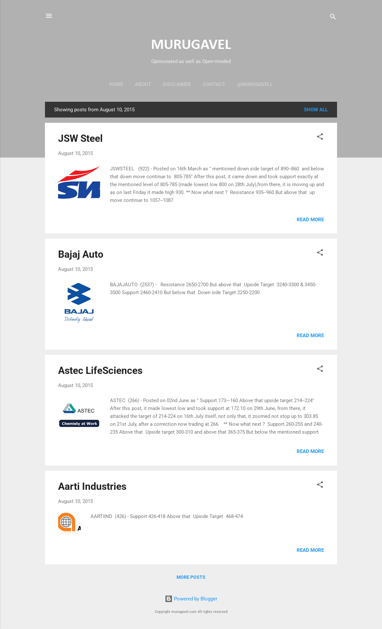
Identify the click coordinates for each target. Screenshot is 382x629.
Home (116, 84)
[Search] (333, 18)
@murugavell (255, 84)
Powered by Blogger (191, 599)
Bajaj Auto (80, 254)
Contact (214, 84)
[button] (320, 138)
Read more (310, 220)
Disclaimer (177, 84)
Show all (316, 110)
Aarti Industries (92, 486)
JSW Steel (80, 138)
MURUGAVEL (191, 45)
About (143, 84)
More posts (191, 577)
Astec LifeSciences (100, 370)
